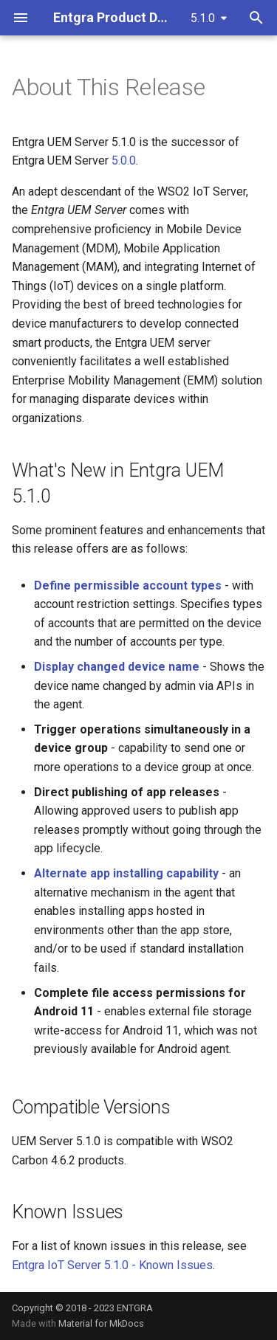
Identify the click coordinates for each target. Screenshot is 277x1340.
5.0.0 (124, 160)
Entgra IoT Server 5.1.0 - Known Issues (112, 1265)
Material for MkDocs (101, 1323)
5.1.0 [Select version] (203, 18)
